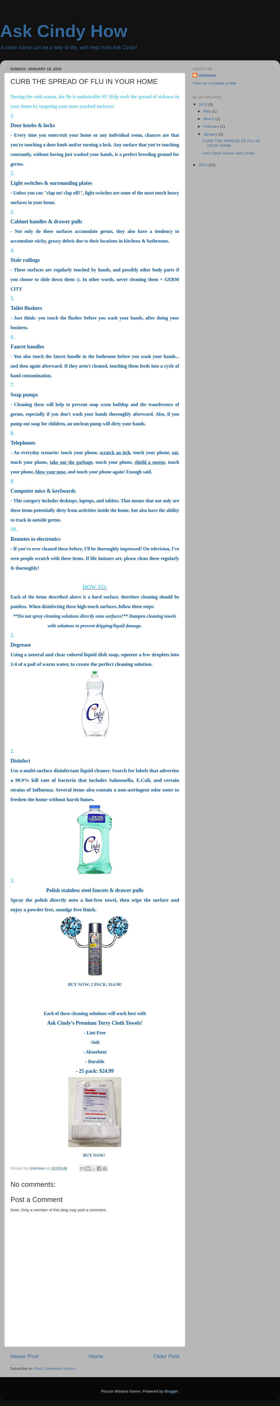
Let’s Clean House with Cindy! (228, 153)
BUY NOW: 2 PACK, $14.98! (95, 984)
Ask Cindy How (63, 31)
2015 (204, 104)
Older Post (166, 1356)
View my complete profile (214, 83)
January (210, 134)
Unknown (207, 75)
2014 (204, 165)
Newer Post (24, 1356)
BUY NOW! (94, 1155)
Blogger (171, 1391)
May (207, 111)
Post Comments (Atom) (54, 1368)
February (211, 126)
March (209, 119)
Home (96, 1356)
